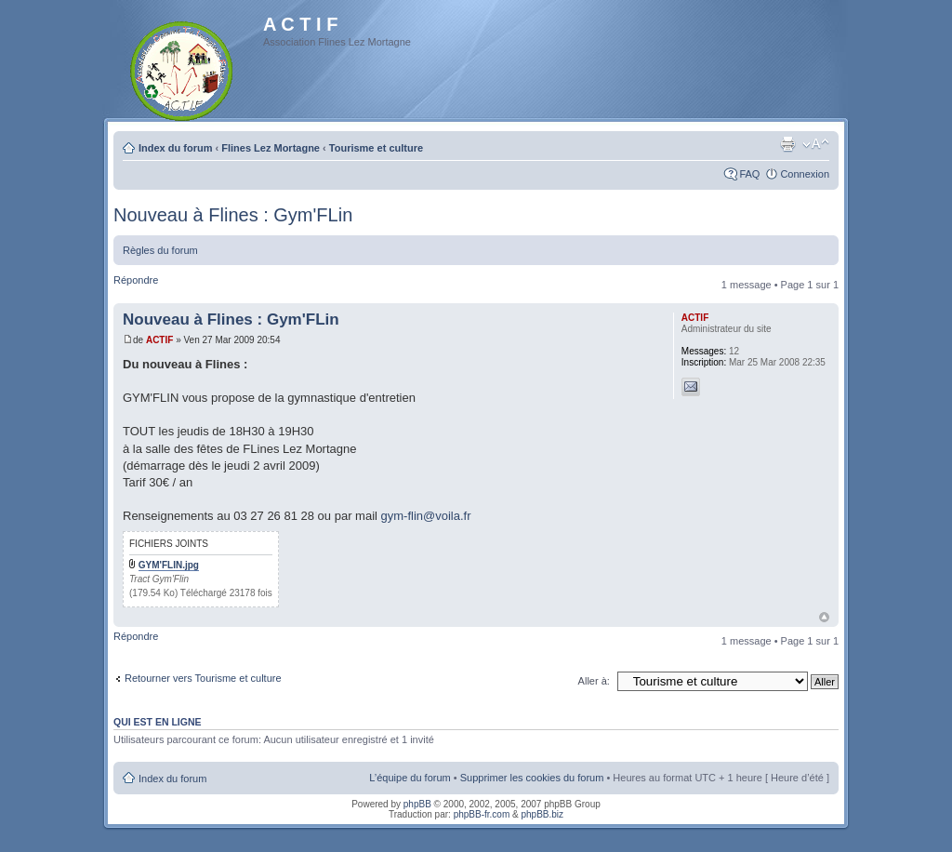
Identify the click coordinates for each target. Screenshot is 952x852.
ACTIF (159, 340)
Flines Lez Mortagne (270, 147)
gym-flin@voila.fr (426, 516)
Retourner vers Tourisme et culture (203, 678)
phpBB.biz (542, 814)
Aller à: (594, 680)
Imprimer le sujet (787, 144)
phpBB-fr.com (482, 814)
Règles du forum (160, 250)
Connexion (804, 174)
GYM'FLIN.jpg (169, 565)
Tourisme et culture (376, 147)
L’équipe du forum (409, 777)
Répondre (135, 280)
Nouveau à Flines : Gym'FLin (232, 215)
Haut (824, 617)
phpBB (417, 804)
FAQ (749, 174)
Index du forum (175, 147)
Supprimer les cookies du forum (532, 777)
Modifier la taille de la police (815, 144)
